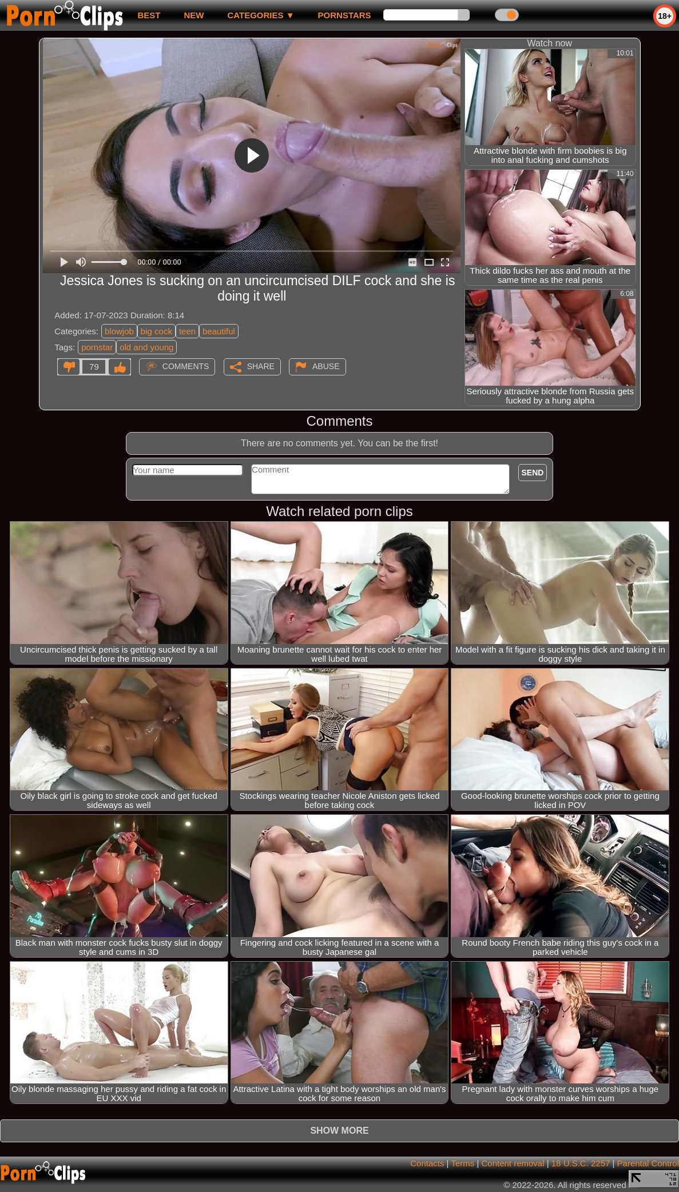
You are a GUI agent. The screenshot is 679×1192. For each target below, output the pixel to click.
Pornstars (344, 15)
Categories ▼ (260, 15)
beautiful (218, 331)
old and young (146, 347)
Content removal (512, 1163)
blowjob (119, 331)
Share (261, 366)
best (148, 15)
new (194, 15)
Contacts (427, 1163)
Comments (185, 366)
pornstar (97, 347)
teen (187, 331)
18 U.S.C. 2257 (580, 1163)
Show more (339, 1130)
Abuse (325, 366)
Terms (462, 1163)
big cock (156, 331)
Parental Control (648, 1163)
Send (533, 472)
